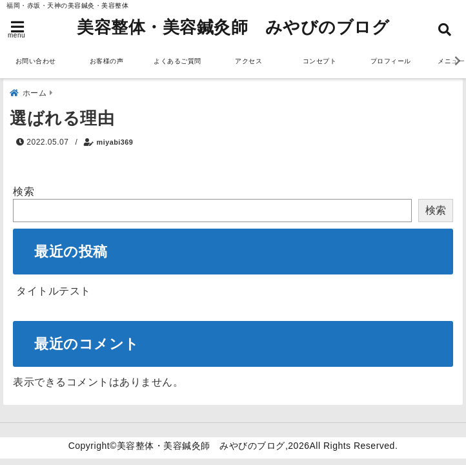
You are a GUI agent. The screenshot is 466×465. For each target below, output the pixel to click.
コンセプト (320, 61)
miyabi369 (115, 142)
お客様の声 (107, 61)
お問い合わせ (35, 61)
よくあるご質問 (177, 61)
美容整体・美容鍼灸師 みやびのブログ (233, 27)
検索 (23, 191)
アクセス (248, 61)
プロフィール (390, 61)
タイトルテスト (53, 290)
